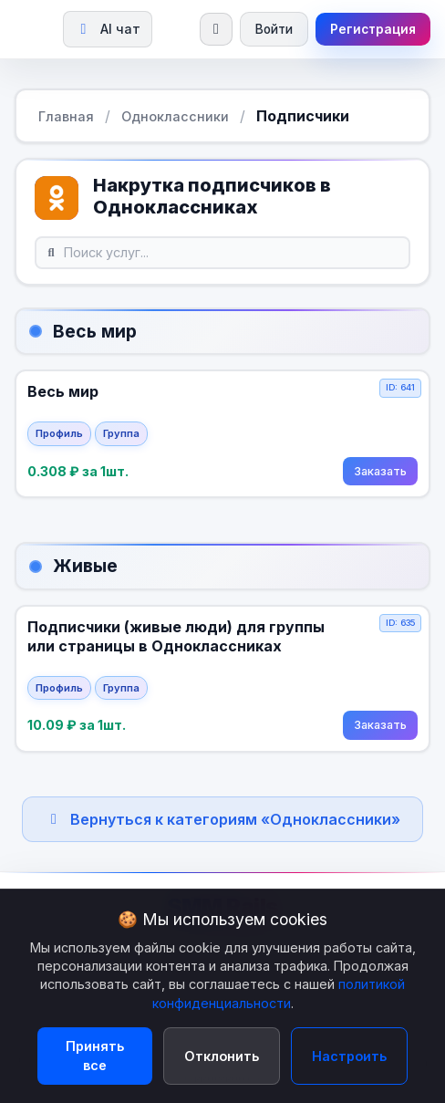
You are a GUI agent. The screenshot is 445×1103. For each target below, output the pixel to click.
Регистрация (373, 29)
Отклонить (221, 1056)
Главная (66, 116)
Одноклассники (175, 116)
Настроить (349, 1056)
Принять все (95, 1056)
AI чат (107, 28)
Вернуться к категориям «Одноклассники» (222, 819)
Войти (274, 29)
